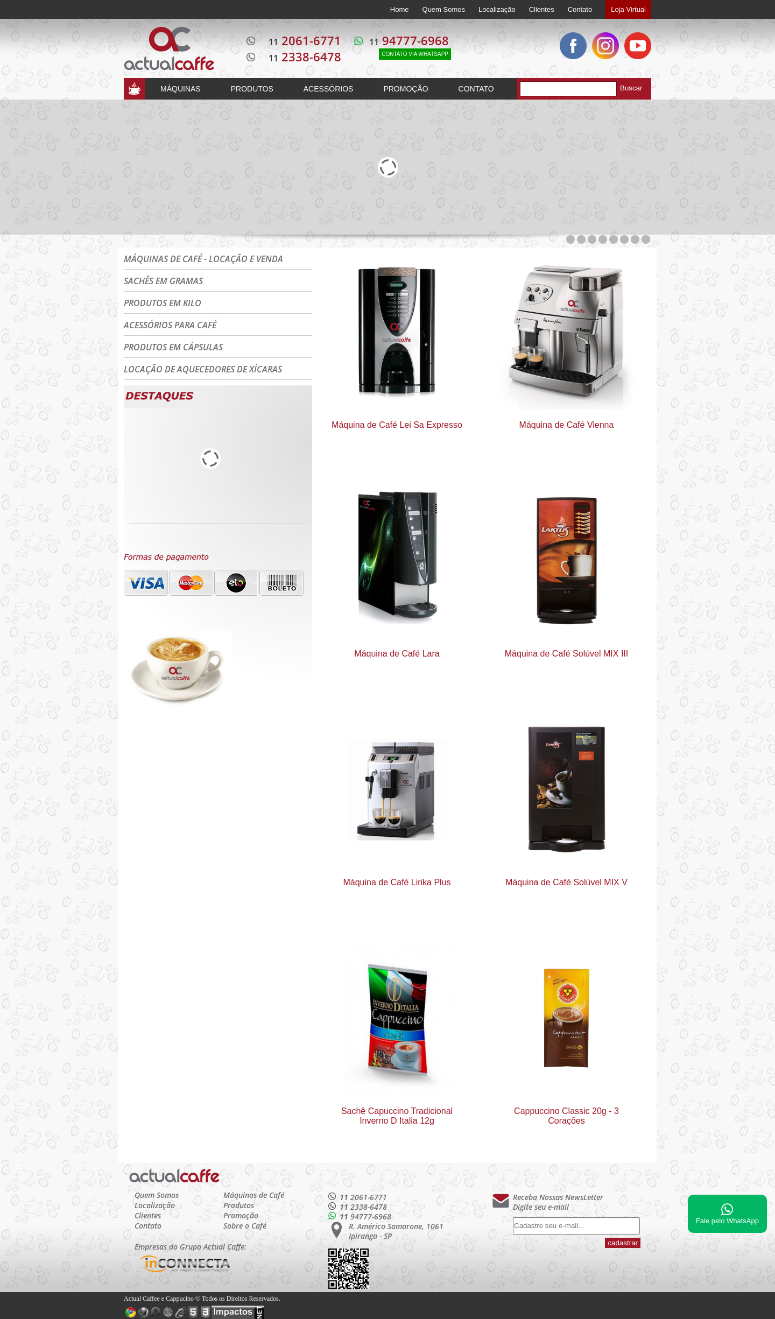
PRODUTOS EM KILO (162, 303)
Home (399, 9)
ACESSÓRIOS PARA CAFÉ (170, 325)
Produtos (238, 1205)
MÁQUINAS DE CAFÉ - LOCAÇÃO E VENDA (203, 259)
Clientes (541, 9)
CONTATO (476, 88)
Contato (580, 9)
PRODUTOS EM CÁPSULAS (173, 347)
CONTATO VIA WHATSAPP (415, 54)
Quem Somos (443, 9)
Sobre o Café (244, 1226)
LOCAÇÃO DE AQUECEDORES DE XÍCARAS (203, 369)
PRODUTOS (252, 88)
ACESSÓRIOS (329, 88)
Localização (497, 9)
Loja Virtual (628, 9)
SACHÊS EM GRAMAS (163, 281)
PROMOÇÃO (405, 88)
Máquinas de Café (253, 1195)
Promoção (240, 1215)
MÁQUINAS (180, 88)
